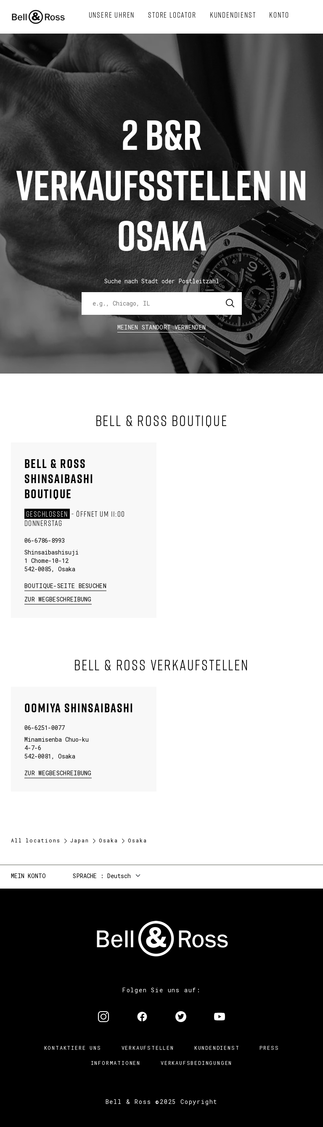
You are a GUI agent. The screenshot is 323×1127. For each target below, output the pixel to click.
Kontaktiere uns (72, 1047)
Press (269, 1047)
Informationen (115, 1062)
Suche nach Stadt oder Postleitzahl (161, 281)
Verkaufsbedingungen (196, 1062)
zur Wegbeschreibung (58, 598)
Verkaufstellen (148, 1047)
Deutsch (119, 876)
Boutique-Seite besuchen (65, 586)
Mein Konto (28, 876)
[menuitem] (112, 15)
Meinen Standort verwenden (161, 327)
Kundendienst (217, 1047)
